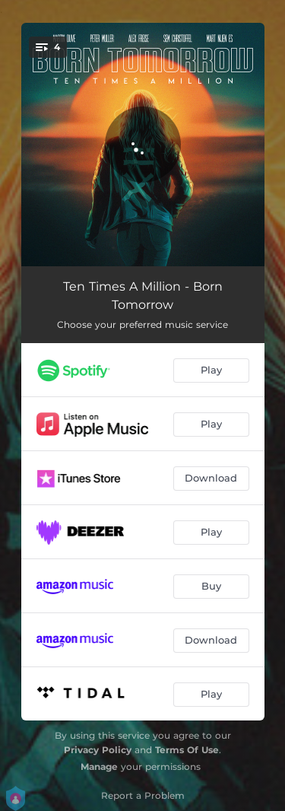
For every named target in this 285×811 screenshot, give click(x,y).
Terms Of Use (187, 749)
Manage (99, 766)
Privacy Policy (97, 749)
